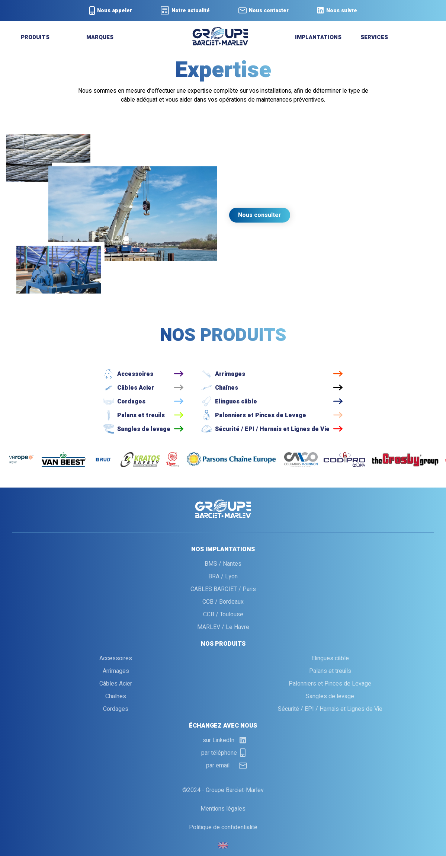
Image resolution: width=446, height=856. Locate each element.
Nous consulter (259, 215)
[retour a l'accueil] (220, 43)
